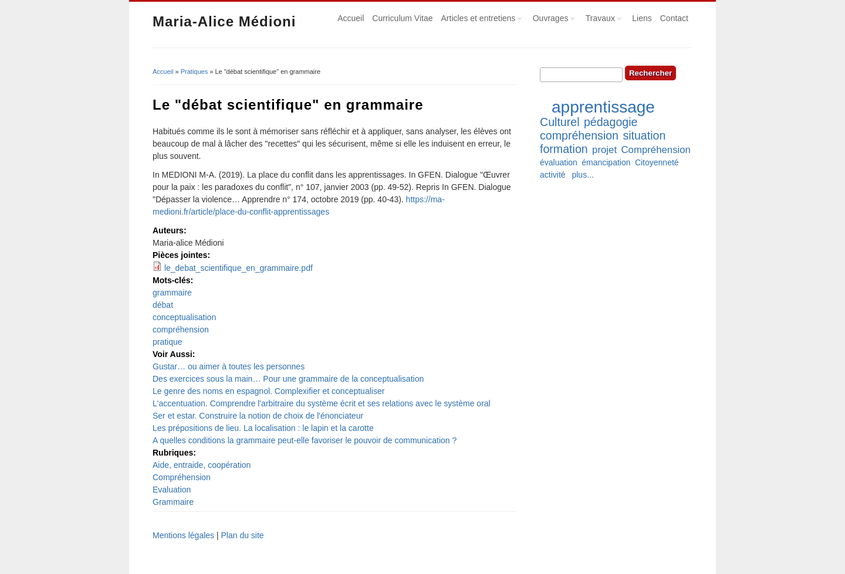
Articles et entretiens (480, 19)
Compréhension (182, 477)
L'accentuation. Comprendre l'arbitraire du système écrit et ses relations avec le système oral (322, 403)
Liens (641, 18)
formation (564, 148)
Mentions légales (183, 535)
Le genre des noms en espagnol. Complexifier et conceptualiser (268, 391)
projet (604, 149)
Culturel (560, 122)
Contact (674, 18)
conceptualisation (184, 317)
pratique (167, 342)
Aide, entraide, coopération (202, 465)
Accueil (350, 18)
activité (553, 174)
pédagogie (611, 122)
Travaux (602, 19)
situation (644, 135)
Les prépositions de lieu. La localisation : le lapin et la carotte (263, 428)
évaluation (558, 162)
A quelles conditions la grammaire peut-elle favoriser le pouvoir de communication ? (305, 440)
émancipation (606, 162)
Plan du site (242, 535)
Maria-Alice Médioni (224, 21)
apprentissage (603, 107)
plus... (582, 174)
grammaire (172, 292)
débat (163, 305)
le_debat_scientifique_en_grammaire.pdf (238, 268)
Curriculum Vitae (402, 18)
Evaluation (172, 489)
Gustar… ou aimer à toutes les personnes (229, 366)
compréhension (181, 329)
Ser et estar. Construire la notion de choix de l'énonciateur (258, 415)
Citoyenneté (657, 162)
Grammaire (173, 502)
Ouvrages (552, 19)
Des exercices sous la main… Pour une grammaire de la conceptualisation (288, 378)
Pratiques (194, 71)
